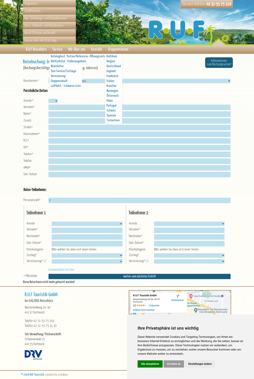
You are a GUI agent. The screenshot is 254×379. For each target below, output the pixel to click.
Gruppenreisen (118, 50)
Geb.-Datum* (34, 243)
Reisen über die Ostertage (41, 40)
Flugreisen (31, 3)
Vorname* (29, 107)
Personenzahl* (31, 200)
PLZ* (26, 140)
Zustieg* (32, 255)
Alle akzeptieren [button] (150, 363)
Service (57, 50)
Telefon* (28, 154)
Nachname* (33, 236)
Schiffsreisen (33, 11)
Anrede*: (28, 101)
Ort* (26, 147)
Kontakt (96, 50)
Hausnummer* (31, 134)
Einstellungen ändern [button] (200, 363)
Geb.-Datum (30, 174)
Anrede (31, 223)
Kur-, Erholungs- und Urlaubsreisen (46, 18)
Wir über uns (76, 50)
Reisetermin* (31, 81)
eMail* (27, 167)
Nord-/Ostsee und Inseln (40, 33)
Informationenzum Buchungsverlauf (219, 62)
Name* (27, 114)
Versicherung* (35, 261)
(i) (45, 261)
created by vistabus (56, 374)
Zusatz (27, 120)
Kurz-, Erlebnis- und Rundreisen (44, 25)
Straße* (28, 127)
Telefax (27, 161)
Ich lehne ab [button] (173, 363)
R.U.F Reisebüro (36, 50)
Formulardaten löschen (61, 270)
